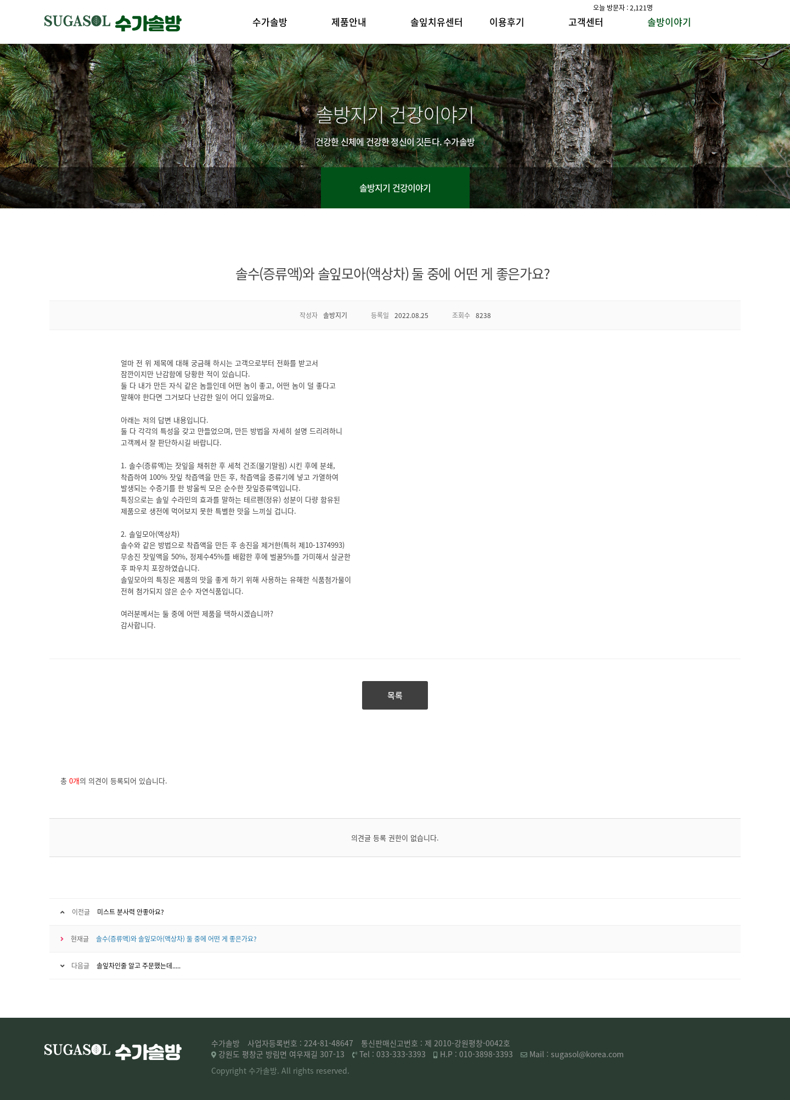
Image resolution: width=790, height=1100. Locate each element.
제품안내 (348, 22)
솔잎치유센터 (436, 22)
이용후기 (506, 22)
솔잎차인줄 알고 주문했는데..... (138, 966)
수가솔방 (269, 22)
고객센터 (585, 22)
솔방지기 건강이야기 (395, 187)
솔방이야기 (669, 22)
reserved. (332, 1070)
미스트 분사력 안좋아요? (130, 912)
